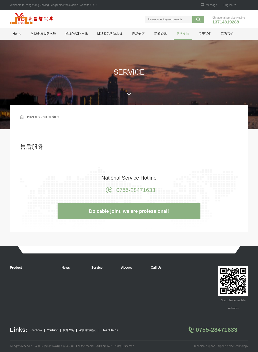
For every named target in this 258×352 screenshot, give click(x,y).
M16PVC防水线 (76, 33)
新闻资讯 (160, 33)
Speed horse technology (233, 346)
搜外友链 (68, 330)
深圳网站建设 (87, 330)
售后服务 (54, 117)
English (229, 5)
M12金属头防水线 (43, 33)
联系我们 (227, 33)
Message (211, 5)
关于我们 (205, 33)
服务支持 (182, 33)
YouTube (52, 330)
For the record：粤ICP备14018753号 (99, 346)
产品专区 (138, 33)
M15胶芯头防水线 (109, 33)
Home (17, 33)
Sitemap (129, 346)
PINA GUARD (109, 330)
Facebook (36, 330)
